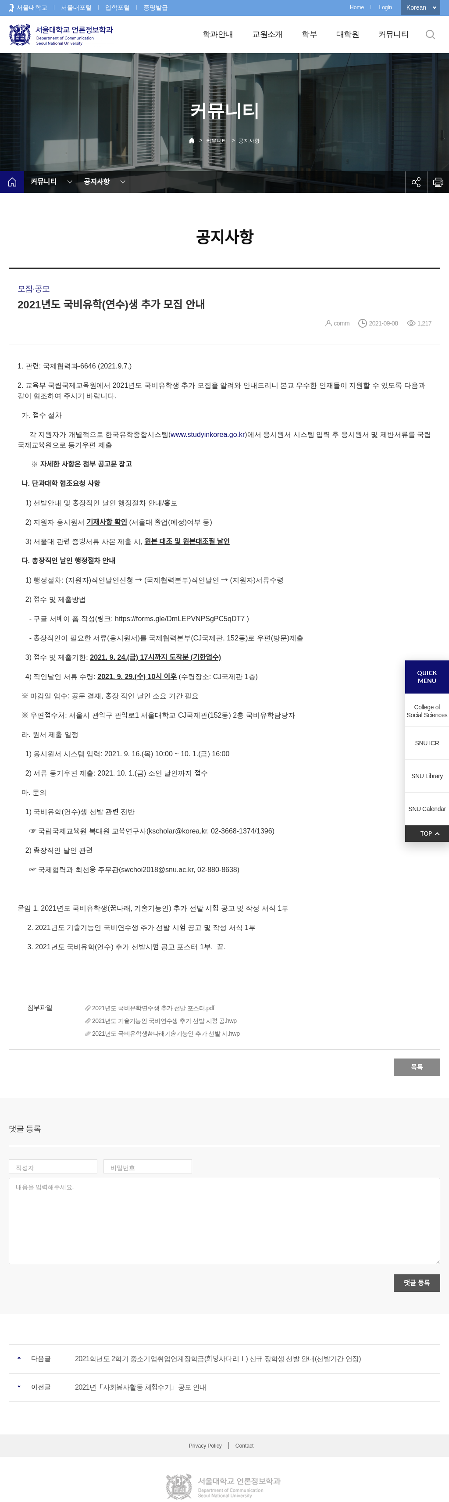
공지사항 (249, 141)
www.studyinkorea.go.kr (208, 434)
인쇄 (438, 182)
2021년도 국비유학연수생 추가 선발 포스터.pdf (153, 1008)
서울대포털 (76, 7)
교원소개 (267, 34)
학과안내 (218, 34)
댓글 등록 (417, 1246)
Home (357, 7)
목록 (417, 1067)
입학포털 (117, 7)
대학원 (347, 34)
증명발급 (155, 7)
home (12, 182)
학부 (309, 34)
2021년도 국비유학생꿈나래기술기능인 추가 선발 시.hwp (165, 1033)
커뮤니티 (393, 34)
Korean (416, 7)
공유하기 (416, 182)
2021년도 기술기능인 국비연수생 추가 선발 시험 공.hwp (164, 1020)
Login (385, 7)
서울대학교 (32, 7)
